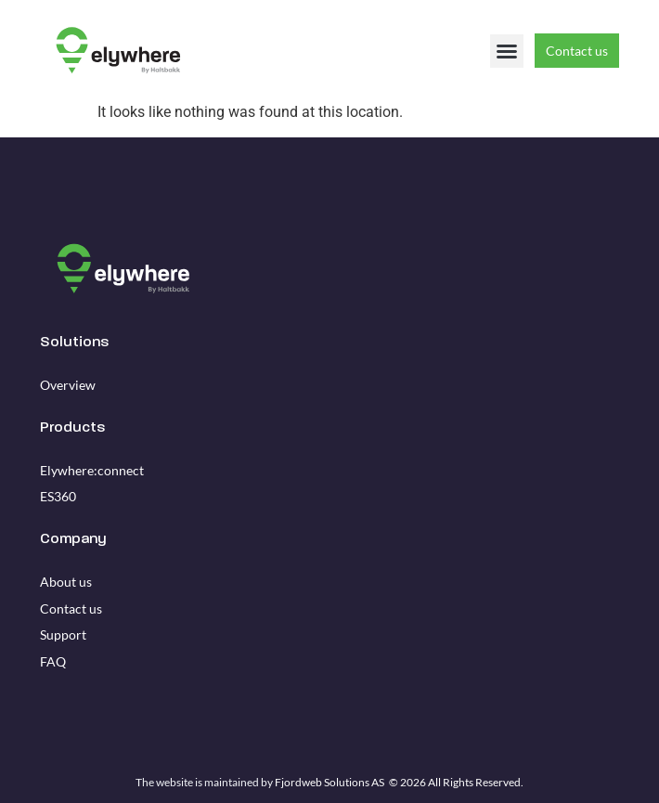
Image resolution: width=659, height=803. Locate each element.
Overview (68, 385)
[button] (506, 51)
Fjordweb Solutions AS (329, 782)
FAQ (53, 661)
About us (66, 581)
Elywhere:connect (92, 470)
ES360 (58, 496)
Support (63, 634)
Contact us (71, 608)
